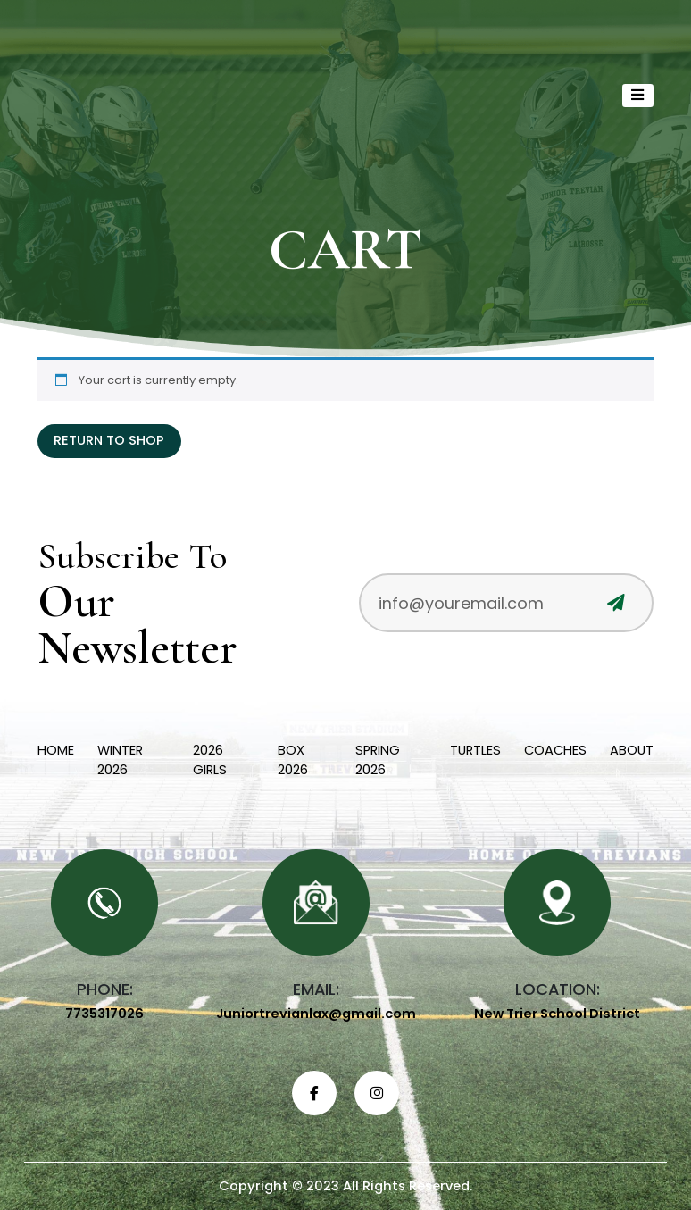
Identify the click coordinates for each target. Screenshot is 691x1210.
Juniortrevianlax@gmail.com (316, 1013)
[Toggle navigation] (638, 95)
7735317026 (104, 1013)
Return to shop (109, 440)
